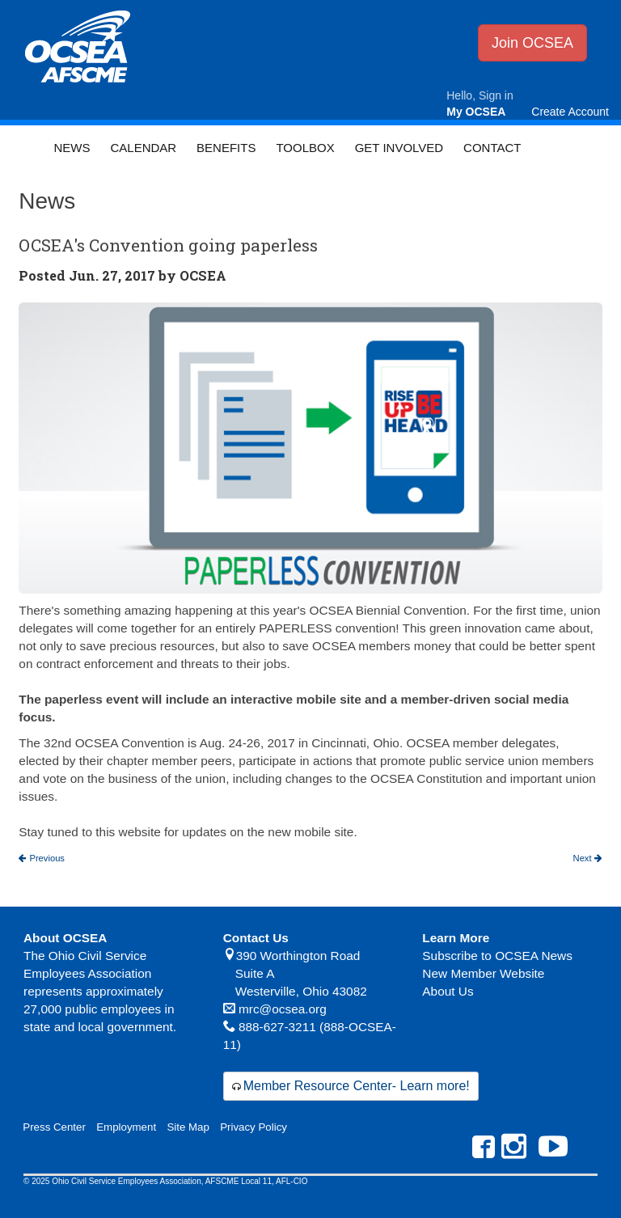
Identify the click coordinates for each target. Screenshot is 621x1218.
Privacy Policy (253, 1127)
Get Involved (399, 147)
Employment (126, 1127)
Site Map (188, 1127)
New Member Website (483, 973)
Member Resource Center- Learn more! (356, 1086)
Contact (492, 147)
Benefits (226, 147)
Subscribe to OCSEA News (497, 955)
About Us (447, 991)
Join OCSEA (532, 43)
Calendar (143, 147)
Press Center (54, 1127)
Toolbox (305, 147)
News (71, 147)
